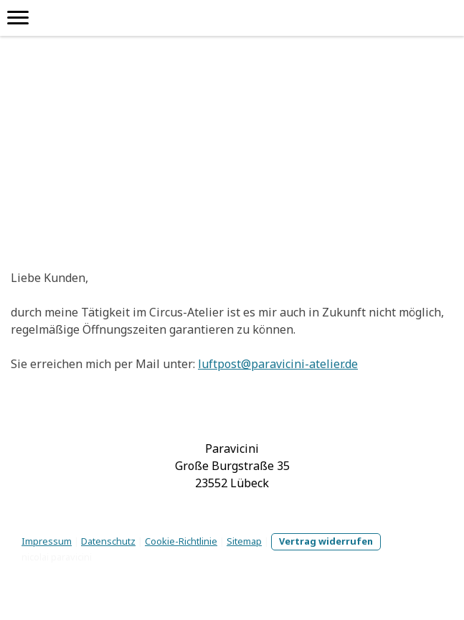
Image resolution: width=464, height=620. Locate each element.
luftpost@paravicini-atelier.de (278, 364)
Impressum (47, 541)
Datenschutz (108, 541)
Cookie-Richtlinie (181, 541)
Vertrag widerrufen (326, 541)
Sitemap (244, 541)
